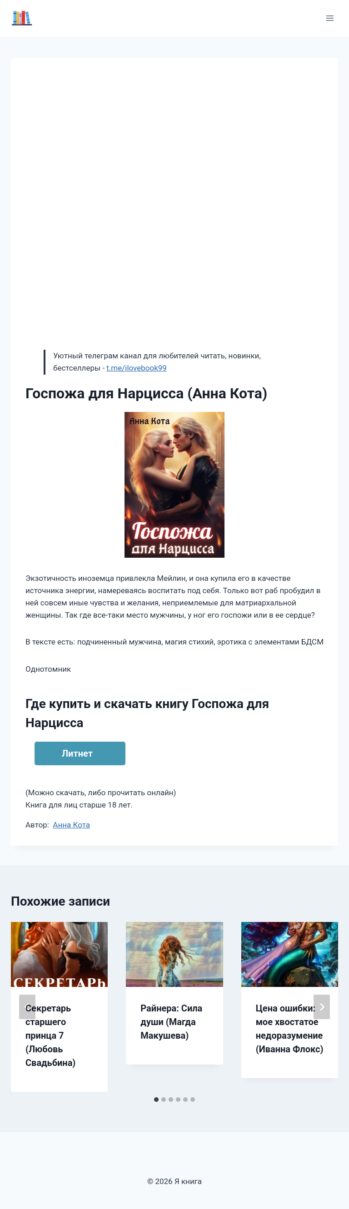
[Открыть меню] (329, 18)
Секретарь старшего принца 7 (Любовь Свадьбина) (50, 1035)
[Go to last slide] (27, 1007)
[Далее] (322, 1007)
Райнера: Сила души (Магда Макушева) (171, 1022)
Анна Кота (71, 824)
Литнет (77, 753)
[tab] (156, 1099)
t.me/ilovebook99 (136, 367)
